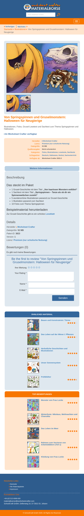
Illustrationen (21, 29)
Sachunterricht (70, 155)
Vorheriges (9, 27)
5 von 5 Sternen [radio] (39, 267)
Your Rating (21, 273)
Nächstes (22, 27)
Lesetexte (62, 152)
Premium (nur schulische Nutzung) (55, 144)
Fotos (44, 152)
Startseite (9, 29)
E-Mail (23, 290)
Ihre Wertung (21, 268)
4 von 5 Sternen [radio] (37, 267)
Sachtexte (71, 152)
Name (23, 284)
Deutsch (45, 155)
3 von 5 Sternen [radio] (34, 267)
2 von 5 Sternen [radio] (31, 267)
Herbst (61, 155)
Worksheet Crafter (50, 141)
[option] (42, 68)
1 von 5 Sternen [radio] (29, 267)
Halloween (53, 155)
